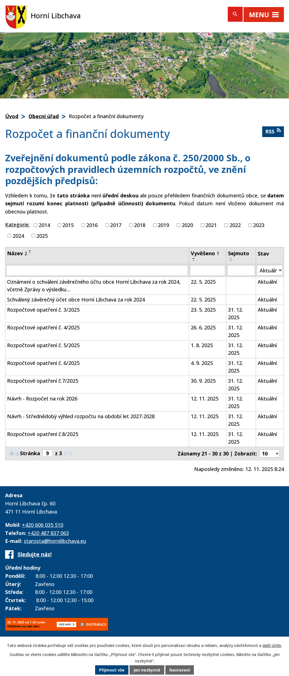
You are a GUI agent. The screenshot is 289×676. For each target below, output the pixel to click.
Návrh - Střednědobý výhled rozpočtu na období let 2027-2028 (81, 416)
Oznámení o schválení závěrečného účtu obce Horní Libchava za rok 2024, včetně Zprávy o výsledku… (94, 285)
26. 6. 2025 (203, 327)
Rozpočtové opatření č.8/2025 (42, 434)
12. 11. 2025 (204, 398)
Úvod (11, 116)
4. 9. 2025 (202, 363)
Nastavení (179, 670)
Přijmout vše (111, 670)
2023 (258, 225)
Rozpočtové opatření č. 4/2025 (43, 327)
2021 (211, 225)
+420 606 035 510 (42, 524)
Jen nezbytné (146, 670)
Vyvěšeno (205, 253)
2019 (163, 225)
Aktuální (267, 281)
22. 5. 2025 (203, 281)
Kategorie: (17, 224)
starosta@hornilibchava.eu (55, 541)
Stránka (30, 453)
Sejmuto (238, 253)
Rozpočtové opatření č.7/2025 (42, 380)
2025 (42, 235)
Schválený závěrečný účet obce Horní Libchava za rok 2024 (76, 299)
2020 (187, 225)
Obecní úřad (44, 116)
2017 (115, 225)
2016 (92, 225)
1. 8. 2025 (202, 345)
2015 (68, 225)
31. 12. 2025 (235, 313)
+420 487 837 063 (48, 533)
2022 (235, 225)
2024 (18, 235)
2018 (139, 225)
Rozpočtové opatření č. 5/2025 (43, 345)
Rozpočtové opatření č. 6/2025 (43, 363)
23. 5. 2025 (203, 309)
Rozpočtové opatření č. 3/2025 (43, 309)
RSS (273, 131)
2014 (44, 225)
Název (17, 253)
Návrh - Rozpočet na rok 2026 (42, 398)
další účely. (272, 645)
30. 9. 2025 (203, 380)
